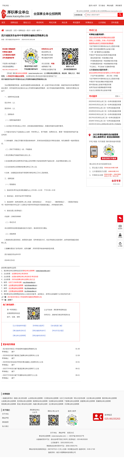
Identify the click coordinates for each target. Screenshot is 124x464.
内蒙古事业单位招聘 (40, 404)
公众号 (120, 220)
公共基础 (102, 22)
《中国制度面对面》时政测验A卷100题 (103, 61)
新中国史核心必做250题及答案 (100, 84)
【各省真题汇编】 (56, 325)
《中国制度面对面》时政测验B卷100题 (103, 64)
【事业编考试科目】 (19, 330)
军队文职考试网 (79, 398)
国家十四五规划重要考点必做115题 (102, 49)
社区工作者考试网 (15, 282)
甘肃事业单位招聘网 (56, 401)
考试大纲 (52, 22)
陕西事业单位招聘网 (40, 401)
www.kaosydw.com (35, 73)
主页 (15, 30)
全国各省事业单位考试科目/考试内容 (25, 276)
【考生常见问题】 (57, 330)
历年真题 (115, 22)
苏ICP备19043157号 (76, 436)
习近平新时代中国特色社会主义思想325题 (104, 79)
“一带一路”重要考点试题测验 (99, 52)
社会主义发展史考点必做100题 (100, 90)
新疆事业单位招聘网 (87, 401)
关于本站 (5, 414)
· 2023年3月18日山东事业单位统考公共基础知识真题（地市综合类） (104, 124)
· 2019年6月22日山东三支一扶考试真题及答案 (104, 111)
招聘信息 (14, 22)
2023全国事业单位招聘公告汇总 (23, 279)
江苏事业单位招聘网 (51, 398)
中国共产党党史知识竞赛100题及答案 (102, 55)
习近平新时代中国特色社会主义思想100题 (104, 46)
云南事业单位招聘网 (8, 401)
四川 (28, 30)
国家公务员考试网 (20, 398)
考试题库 (76, 22)
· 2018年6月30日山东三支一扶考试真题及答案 (104, 114)
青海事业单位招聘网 (8, 404)
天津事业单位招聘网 (71, 404)
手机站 (120, 237)
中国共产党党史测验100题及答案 (101, 81)
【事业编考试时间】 (39, 335)
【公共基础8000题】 (19, 325)
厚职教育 (118, 5)
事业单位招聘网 (21, 73)
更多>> (117, 96)
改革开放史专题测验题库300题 (100, 87)
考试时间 (40, 22)
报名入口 (27, 22)
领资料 (120, 228)
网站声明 (5, 418)
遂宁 (38, 30)
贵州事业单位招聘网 (24, 401)
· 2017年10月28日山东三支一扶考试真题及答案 (104, 118)
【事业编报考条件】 (39, 330)
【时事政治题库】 (38, 325)
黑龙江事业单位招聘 (24, 404)
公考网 (120, 246)
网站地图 (110, 5)
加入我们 (5, 426)
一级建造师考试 (7, 398)
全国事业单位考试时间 (20, 274)
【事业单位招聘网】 (19, 335)
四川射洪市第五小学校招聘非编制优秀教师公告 (25, 297)
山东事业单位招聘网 (35, 398)
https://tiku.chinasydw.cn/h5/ (10, 69)
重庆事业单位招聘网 (109, 398)
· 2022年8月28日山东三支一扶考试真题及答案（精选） (104, 102)
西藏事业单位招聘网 (103, 401)
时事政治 (89, 22)
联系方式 (70, 433)
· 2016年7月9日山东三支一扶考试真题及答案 (104, 121)
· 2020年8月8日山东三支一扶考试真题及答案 (104, 108)
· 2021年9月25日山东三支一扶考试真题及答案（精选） (104, 105)
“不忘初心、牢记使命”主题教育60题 (102, 66)
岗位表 (64, 22)
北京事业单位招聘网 (93, 398)
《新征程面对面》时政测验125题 (101, 58)
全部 (33, 30)
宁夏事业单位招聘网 (71, 401)
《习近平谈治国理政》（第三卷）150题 (103, 76)
